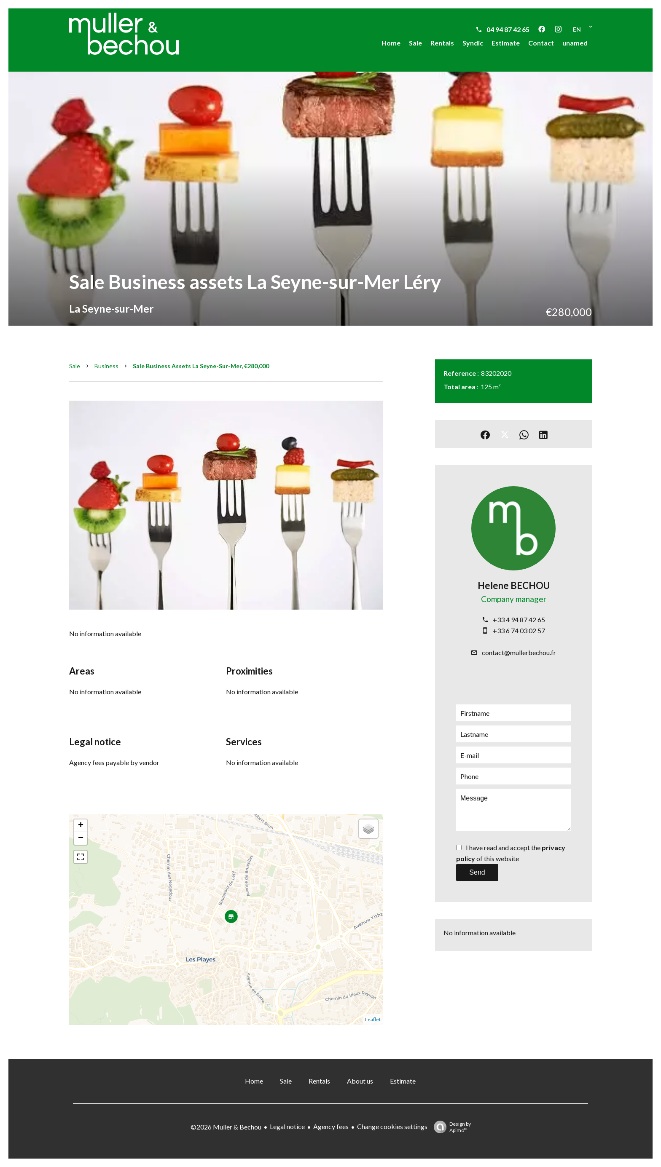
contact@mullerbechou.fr (519, 652)
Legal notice (287, 1126)
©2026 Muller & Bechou (226, 1127)
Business (106, 365)
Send (477, 872)
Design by (450, 1127)
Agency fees (331, 1126)
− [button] (80, 838)
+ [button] (80, 825)
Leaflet (373, 1019)
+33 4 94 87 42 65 (519, 620)
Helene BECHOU (514, 585)
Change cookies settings (392, 1126)
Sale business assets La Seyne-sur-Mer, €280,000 (201, 365)
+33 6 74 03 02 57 (519, 630)
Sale (74, 365)
